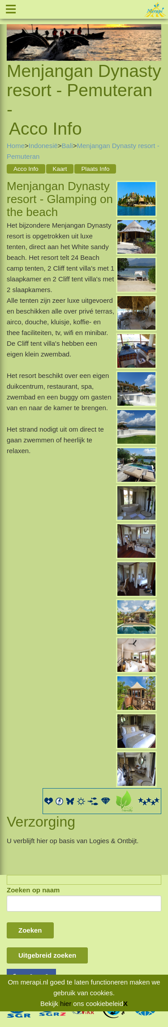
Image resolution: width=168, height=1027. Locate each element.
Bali (67, 145)
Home (16, 145)
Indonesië (43, 145)
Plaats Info (95, 169)
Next (154, 32)
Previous (13, 32)
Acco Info (26, 169)
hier (65, 1003)
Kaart (60, 169)
